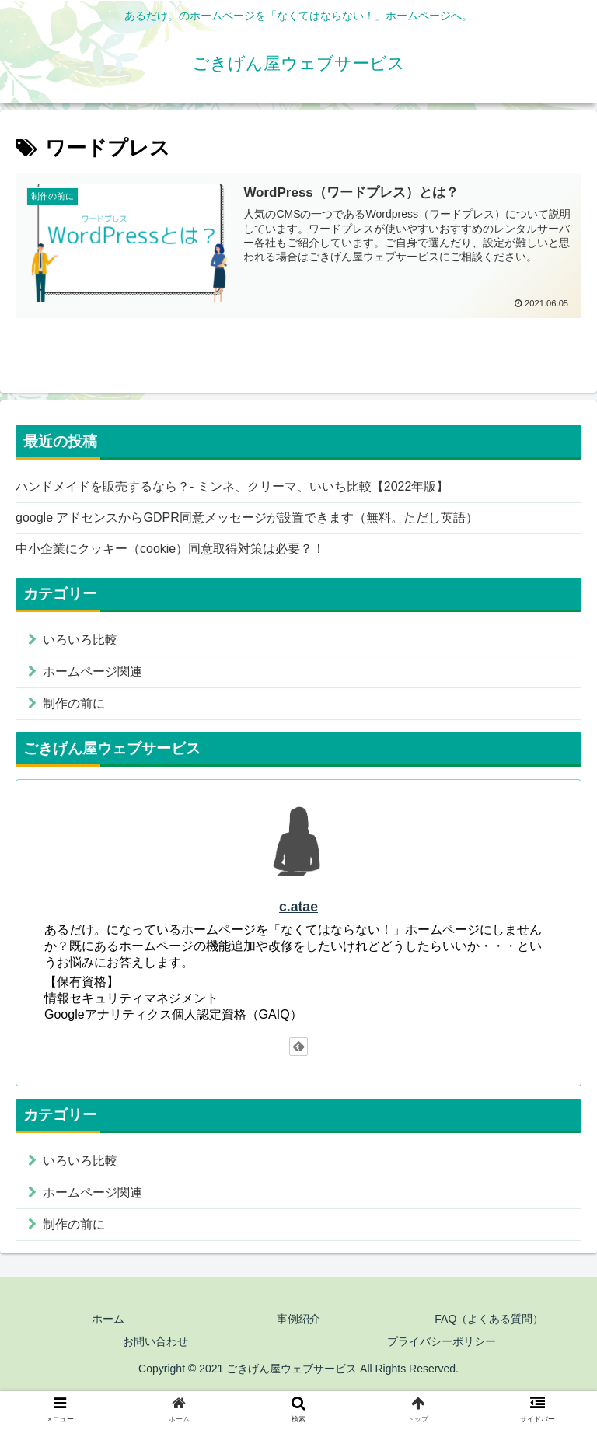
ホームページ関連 (92, 671)
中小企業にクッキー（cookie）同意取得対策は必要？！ (170, 548)
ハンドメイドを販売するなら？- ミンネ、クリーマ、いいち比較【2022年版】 (232, 486)
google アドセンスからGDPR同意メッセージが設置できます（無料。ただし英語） (247, 517)
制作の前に (74, 703)
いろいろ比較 (80, 639)
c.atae (298, 906)
